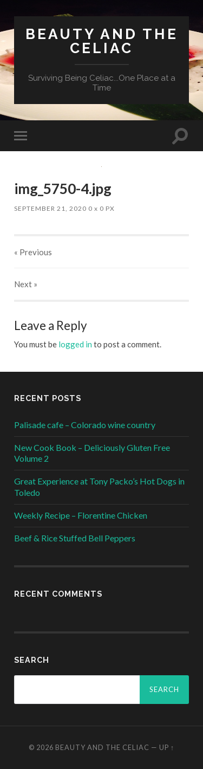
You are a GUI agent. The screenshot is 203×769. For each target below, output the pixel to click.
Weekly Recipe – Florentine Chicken (80, 515)
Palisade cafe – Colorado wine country (84, 424)
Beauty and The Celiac (101, 40)
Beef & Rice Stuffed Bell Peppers (74, 538)
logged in (75, 344)
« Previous (33, 252)
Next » (25, 284)
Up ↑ (166, 747)
